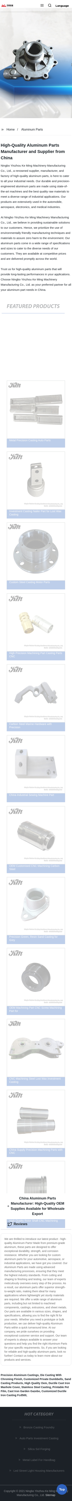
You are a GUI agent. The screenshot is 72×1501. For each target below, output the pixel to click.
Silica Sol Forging (39, 1449)
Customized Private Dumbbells (43, 1379)
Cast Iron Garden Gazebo (24, 1391)
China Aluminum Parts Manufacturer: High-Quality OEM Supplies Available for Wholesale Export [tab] (36, 1206)
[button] (42, 5)
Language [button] (62, 5)
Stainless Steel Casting (36, 1387)
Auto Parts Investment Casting (39, 1438)
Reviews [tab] (17, 1224)
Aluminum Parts (32, 129)
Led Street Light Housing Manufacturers (39, 1470)
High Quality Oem (35, 1383)
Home (11, 129)
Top (62, 1489)
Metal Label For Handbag (39, 1460)
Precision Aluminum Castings (20, 1375)
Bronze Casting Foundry (39, 1427)
